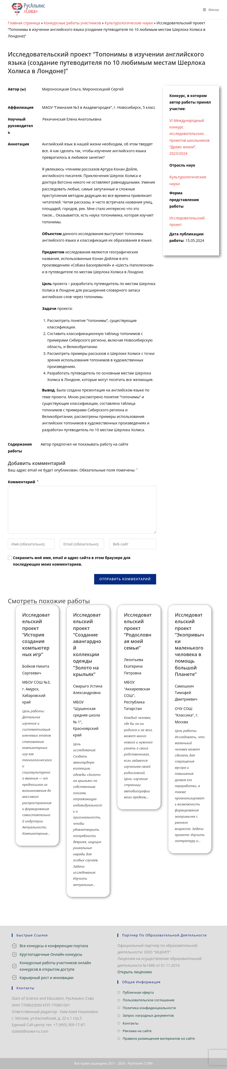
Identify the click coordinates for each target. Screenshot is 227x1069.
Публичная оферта (138, 992)
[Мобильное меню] (209, 9)
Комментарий (23, 481)
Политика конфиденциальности (149, 1007)
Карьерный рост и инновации (46, 977)
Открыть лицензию (134, 971)
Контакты (130, 1023)
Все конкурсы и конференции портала (54, 945)
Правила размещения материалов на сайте (159, 1038)
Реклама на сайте (137, 1030)
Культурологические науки (129, 22)
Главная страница (24, 22)
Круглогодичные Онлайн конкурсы (51, 954)
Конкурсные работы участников (72, 22)
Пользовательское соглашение (148, 1000)
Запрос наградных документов (148, 1015)
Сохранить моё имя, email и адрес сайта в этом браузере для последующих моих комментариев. (71, 561)
